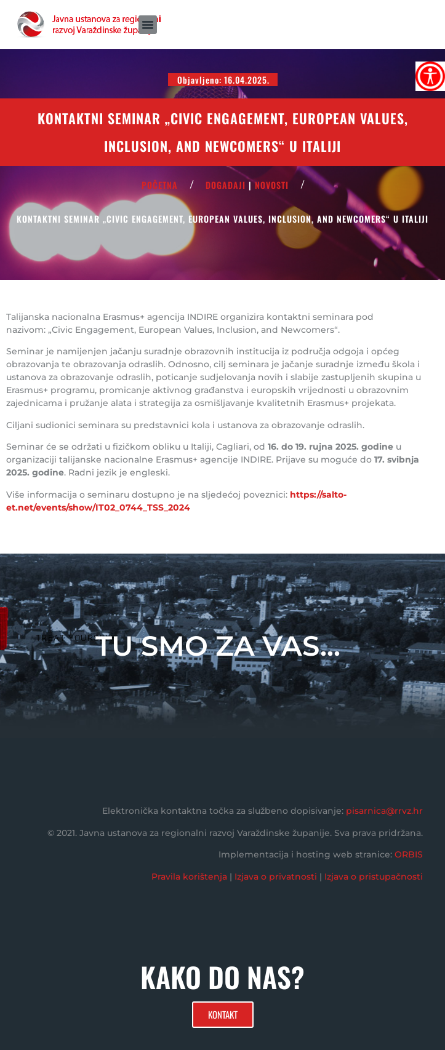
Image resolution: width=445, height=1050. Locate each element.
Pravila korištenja (189, 876)
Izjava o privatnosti (276, 876)
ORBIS (409, 854)
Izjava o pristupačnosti (373, 876)
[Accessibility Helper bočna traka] (430, 76)
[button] (147, 24)
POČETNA (160, 184)
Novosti (272, 184)
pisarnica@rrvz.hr (384, 810)
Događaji (226, 184)
